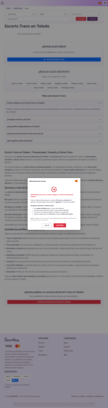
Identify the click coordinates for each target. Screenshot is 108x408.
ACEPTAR (59, 225)
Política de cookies (67, 214)
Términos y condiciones (63, 200)
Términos (52, 214)
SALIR (47, 225)
